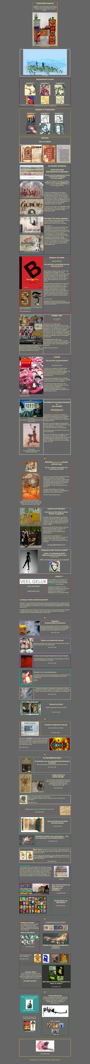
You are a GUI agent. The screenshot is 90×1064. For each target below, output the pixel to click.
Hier (54, 556)
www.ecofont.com (33, 591)
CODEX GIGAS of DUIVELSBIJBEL (58, 776)
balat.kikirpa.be (57, 410)
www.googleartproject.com (56, 545)
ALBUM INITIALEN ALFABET (56, 922)
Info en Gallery (45, 142)
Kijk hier (61, 879)
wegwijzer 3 (60, 83)
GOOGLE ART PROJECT (56, 509)
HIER (58, 788)
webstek (57, 855)
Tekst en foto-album (27, 932)
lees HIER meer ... (29, 1010)
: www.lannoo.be (26, 311)
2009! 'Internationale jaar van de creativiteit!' (54, 560)
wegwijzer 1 (30, 83)
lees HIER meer (23, 747)
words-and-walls (57, 170)
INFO (35, 680)
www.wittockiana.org (54, 494)
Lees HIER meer (45, 1053)
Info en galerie (55, 1021)
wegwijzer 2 (45, 83)
